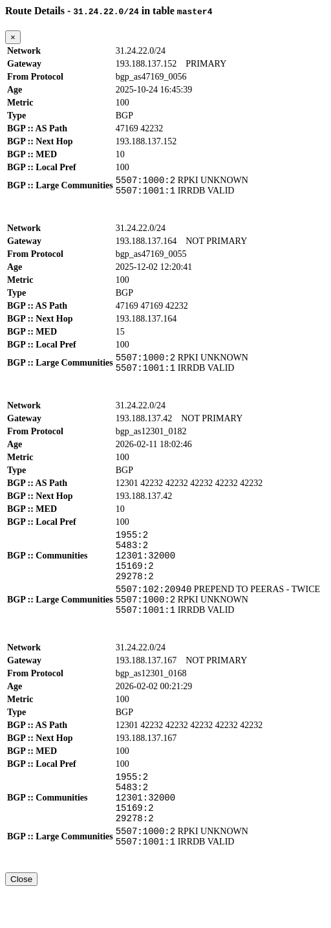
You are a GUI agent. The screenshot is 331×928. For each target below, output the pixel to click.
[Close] (13, 37)
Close (21, 916)
